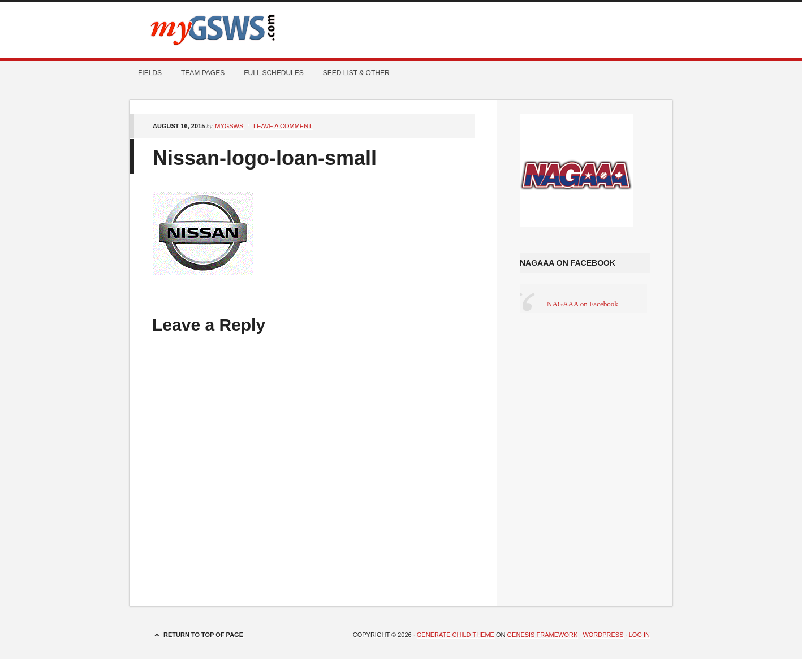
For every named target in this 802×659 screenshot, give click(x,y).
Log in (639, 634)
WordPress (603, 634)
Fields (150, 73)
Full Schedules (269, 73)
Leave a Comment (282, 126)
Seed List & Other (352, 73)
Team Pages (199, 73)
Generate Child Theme (455, 634)
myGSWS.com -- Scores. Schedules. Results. (401, 30)
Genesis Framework (542, 634)
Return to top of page (203, 634)
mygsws (229, 126)
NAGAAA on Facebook (567, 262)
